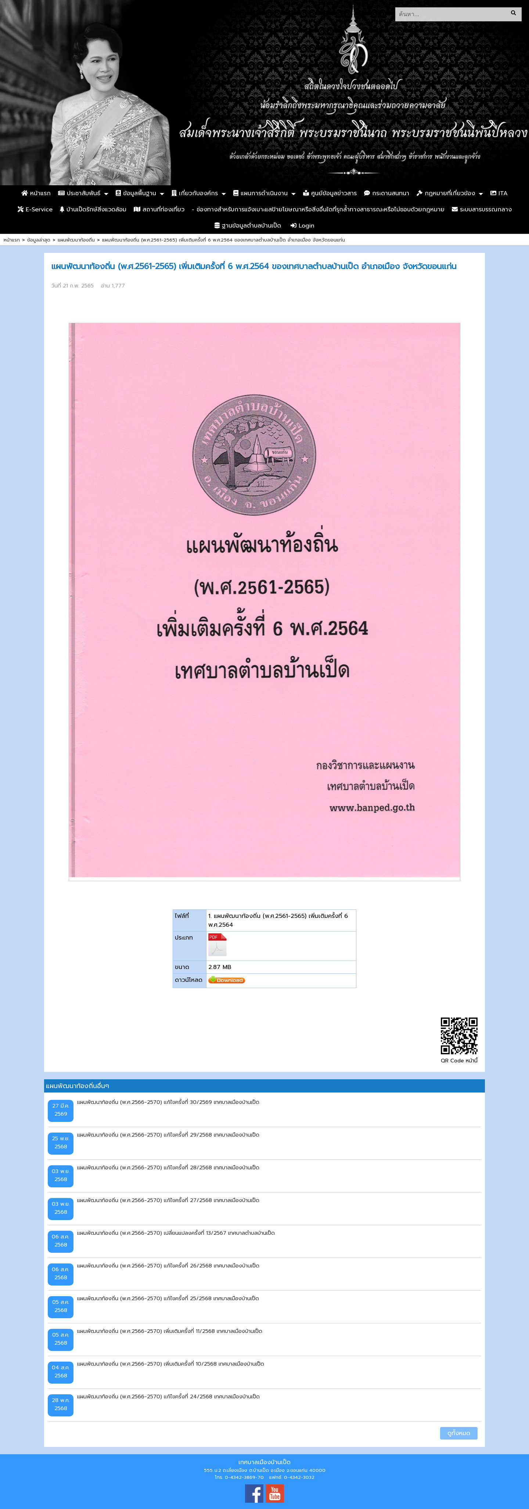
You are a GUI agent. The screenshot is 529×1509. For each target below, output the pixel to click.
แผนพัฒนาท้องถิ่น (76, 239)
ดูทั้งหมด (458, 1433)
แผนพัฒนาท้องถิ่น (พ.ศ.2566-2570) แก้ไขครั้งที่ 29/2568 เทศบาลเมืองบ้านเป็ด (168, 1135)
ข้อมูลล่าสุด (38, 239)
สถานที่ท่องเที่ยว (159, 209)
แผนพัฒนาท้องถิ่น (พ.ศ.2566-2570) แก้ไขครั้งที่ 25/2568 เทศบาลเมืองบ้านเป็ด (168, 1298)
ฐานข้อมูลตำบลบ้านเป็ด (248, 225)
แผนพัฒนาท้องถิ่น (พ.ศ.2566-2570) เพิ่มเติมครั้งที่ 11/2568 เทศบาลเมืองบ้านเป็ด (169, 1331)
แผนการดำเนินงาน (260, 193)
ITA (499, 193)
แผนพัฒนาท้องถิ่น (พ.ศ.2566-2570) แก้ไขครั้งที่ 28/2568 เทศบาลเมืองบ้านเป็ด (168, 1167)
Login (302, 225)
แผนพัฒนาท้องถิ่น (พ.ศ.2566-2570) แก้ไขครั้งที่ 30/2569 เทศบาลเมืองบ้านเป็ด (168, 1102)
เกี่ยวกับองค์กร (195, 193)
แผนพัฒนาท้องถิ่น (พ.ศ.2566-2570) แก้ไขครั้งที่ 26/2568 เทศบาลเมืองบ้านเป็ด (168, 1266)
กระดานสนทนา (386, 193)
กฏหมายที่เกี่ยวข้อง (446, 193)
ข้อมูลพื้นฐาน (136, 193)
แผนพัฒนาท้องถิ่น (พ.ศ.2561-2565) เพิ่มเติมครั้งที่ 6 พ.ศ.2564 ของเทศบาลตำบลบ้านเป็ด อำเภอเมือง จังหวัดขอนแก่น (223, 239)
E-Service (35, 209)
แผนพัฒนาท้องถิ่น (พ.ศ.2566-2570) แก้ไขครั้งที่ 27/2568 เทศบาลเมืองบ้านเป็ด (168, 1200)
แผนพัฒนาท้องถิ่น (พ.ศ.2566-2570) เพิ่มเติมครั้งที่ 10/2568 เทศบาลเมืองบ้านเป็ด (170, 1364)
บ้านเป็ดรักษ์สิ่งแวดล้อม (93, 209)
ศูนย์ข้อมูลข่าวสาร (330, 193)
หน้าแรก (36, 193)
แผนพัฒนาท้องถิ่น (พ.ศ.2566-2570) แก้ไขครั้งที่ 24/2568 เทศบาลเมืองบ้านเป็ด (168, 1396)
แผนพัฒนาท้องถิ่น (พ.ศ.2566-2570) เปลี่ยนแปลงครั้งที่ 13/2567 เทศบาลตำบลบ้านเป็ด (176, 1233)
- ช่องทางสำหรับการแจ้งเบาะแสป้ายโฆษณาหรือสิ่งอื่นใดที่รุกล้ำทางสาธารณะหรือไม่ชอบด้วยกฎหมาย (318, 209)
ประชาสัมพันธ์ (79, 193)
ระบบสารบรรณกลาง (482, 209)
